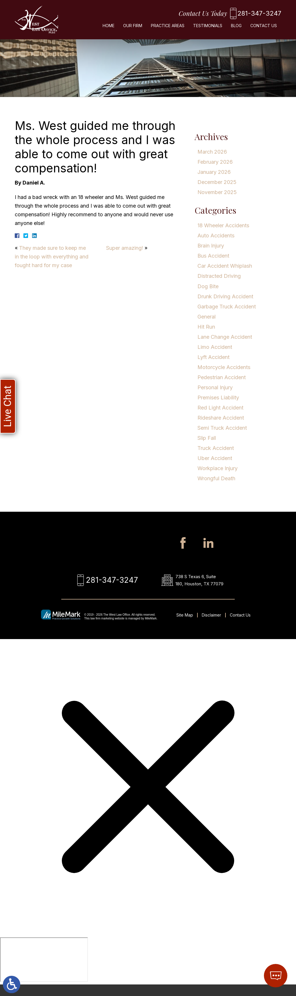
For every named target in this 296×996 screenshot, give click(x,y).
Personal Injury (215, 387)
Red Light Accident (220, 408)
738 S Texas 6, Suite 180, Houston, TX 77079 (201, 585)
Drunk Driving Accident (225, 296)
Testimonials (207, 27)
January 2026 (214, 172)
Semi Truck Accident (222, 428)
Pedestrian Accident (221, 377)
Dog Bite (208, 286)
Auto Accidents (215, 235)
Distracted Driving (219, 276)
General (206, 317)
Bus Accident (213, 256)
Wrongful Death (216, 478)
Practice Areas (167, 27)
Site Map (184, 626)
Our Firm (132, 27)
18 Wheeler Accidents (223, 225)
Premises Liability (218, 397)
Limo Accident (214, 347)
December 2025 (216, 182)
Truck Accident (215, 448)
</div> (44, 971)
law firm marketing (102, 630)
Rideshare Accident (220, 418)
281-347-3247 (252, 14)
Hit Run (206, 327)
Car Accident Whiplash (224, 266)
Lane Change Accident (224, 337)
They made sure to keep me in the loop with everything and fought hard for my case (51, 256)
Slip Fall (206, 438)
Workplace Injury (217, 468)
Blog (236, 27)
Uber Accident (214, 458)
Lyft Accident (213, 357)
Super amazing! (124, 248)
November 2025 (217, 192)
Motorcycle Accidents (223, 367)
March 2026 (212, 152)
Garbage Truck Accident (226, 307)
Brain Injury (210, 246)
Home (108, 27)
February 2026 (215, 162)
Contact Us (263, 27)
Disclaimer (211, 626)
